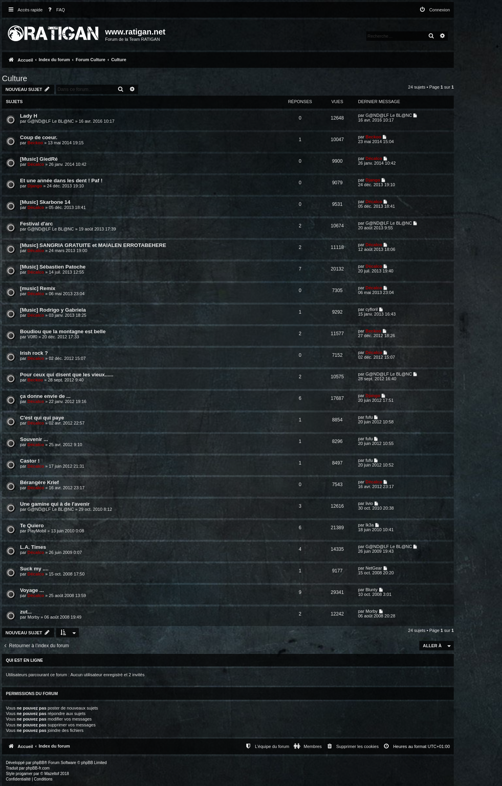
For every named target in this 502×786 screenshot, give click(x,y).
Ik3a (370, 525)
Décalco (35, 164)
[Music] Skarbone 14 (45, 202)
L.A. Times (33, 547)
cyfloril (372, 309)
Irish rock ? (34, 353)
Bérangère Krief (39, 482)
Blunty (372, 589)
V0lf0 (32, 336)
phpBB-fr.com (38, 768)
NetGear (374, 568)
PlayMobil (36, 530)
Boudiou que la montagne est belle (62, 331)
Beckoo (35, 142)
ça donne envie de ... (45, 396)
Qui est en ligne (24, 660)
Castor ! (30, 461)
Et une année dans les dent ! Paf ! (61, 180)
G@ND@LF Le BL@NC (50, 121)
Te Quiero (32, 525)
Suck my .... (34, 569)
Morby (33, 617)
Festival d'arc (36, 224)
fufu (369, 417)
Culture (14, 78)
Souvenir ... (34, 439)
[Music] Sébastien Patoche (52, 267)
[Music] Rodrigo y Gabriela (53, 310)
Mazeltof (51, 773)
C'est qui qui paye (42, 418)
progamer (24, 773)
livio (369, 503)
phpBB (38, 763)
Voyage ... (32, 590)
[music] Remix (37, 288)
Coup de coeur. (38, 137)
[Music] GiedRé (39, 159)
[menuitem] (55, 10)
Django (34, 185)
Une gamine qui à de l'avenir (55, 504)
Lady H (28, 116)
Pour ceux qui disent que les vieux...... (66, 375)
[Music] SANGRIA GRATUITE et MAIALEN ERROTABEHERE (93, 245)
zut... (26, 612)
